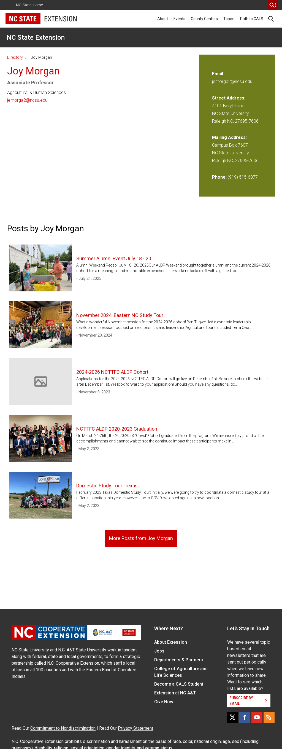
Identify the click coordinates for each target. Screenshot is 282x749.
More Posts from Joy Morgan (141, 538)
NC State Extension (36, 37)
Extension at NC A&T (175, 693)
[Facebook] (244, 717)
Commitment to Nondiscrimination (63, 728)
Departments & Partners (178, 659)
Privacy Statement (135, 728)
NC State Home (29, 5)
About (162, 19)
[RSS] (269, 717)
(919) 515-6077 (243, 177)
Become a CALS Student (178, 684)
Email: (218, 73)
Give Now (163, 701)
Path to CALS (251, 19)
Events (179, 19)
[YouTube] (256, 717)
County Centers (204, 19)
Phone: (219, 177)
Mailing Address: (229, 137)
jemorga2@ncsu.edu (27, 100)
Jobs (159, 651)
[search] (273, 5)
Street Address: (228, 98)
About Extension (170, 642)
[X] (232, 717)
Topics (229, 19)
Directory (15, 57)
